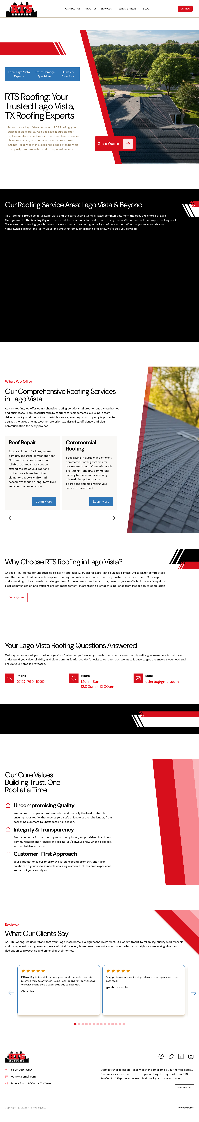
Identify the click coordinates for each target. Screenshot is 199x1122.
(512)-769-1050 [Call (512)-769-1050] (31, 681)
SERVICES (107, 8)
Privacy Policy (186, 1107)
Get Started (184, 1087)
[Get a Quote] (128, 144)
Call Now (185, 8)
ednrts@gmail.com (162, 681)
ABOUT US (91, 8)
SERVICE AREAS (129, 8)
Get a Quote (16, 597)
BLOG (146, 8)
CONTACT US (72, 8)
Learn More (44, 501)
